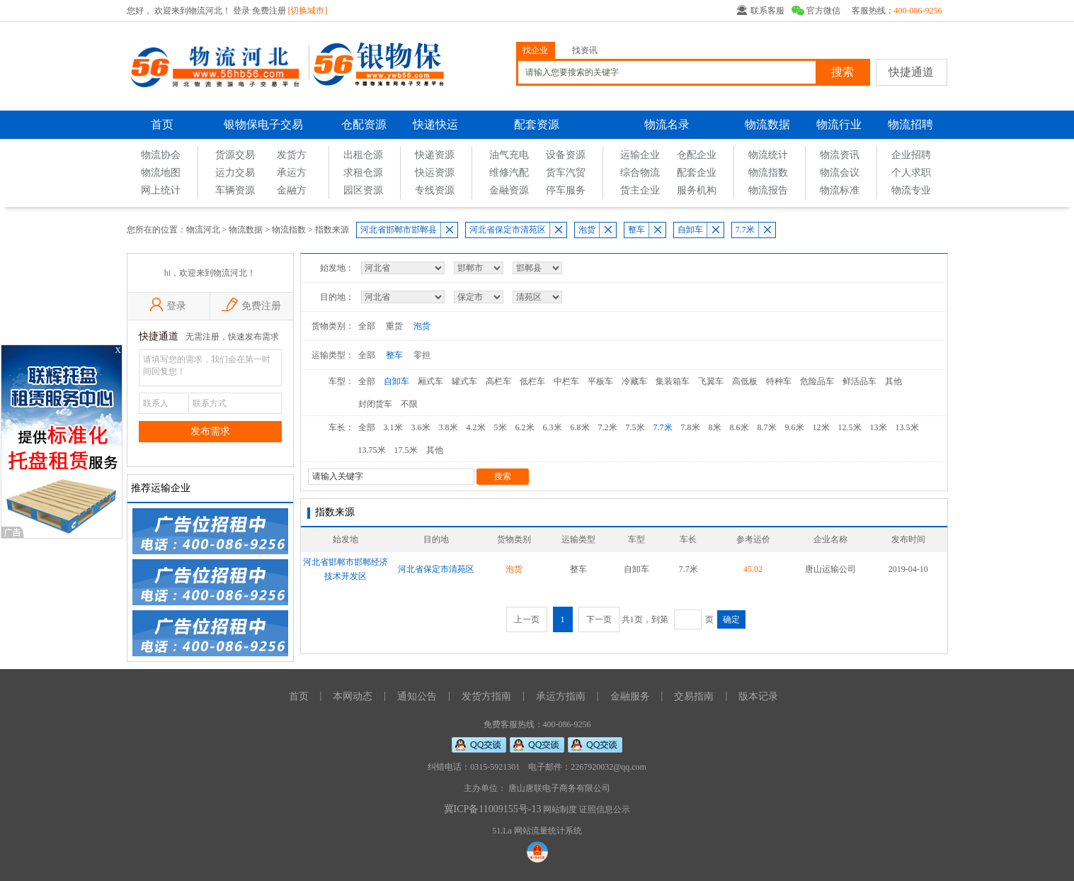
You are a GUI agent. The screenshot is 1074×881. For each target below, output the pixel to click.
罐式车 (464, 381)
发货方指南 (486, 696)
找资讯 (585, 50)
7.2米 (607, 427)
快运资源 (435, 172)
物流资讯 (839, 155)
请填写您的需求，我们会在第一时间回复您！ (210, 367)
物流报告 (768, 190)
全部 (366, 326)
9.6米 (794, 427)
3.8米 (448, 427)
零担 (421, 355)
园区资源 (363, 190)
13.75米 (372, 450)
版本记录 (758, 696)
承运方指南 (560, 696)
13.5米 (907, 427)
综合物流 (640, 172)
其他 (893, 381)
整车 (636, 230)
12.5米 (850, 427)
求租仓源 (363, 172)
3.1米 (393, 427)
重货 (394, 326)
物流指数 (768, 172)
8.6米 (739, 427)
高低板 (745, 381)
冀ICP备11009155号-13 (493, 809)
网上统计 (161, 190)
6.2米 (525, 427)
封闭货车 (375, 404)
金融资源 (509, 190)
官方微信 (823, 11)
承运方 (292, 172)
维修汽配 (509, 172)
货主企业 (640, 190)
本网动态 (352, 696)
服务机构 (696, 190)
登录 (242, 11)
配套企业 (696, 172)
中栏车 (566, 381)
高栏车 (498, 381)
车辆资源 (235, 190)
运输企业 (640, 155)
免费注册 (269, 11)
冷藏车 (634, 381)
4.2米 (476, 427)
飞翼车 (711, 381)
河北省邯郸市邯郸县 (398, 230)
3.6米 (420, 427)
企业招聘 (911, 155)
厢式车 (430, 381)
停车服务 (565, 190)
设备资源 (565, 155)
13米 (878, 427)
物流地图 (161, 172)
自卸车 (690, 230)
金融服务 (630, 696)
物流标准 (839, 190)
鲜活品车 (859, 381)
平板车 (600, 381)
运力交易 (235, 172)
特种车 (779, 381)
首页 (162, 124)
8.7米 (767, 427)
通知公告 (417, 696)
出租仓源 (363, 155)
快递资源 (435, 155)
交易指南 (694, 696)
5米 (500, 427)
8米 (715, 427)
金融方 (292, 190)
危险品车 (817, 381)
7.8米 (690, 427)
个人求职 (911, 172)
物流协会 (161, 155)
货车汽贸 (565, 172)
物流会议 (839, 172)
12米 (821, 427)
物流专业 (911, 190)
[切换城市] (308, 11)
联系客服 (767, 11)
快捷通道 (911, 72)
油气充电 (509, 155)
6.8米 (580, 427)
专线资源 (435, 190)
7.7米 (745, 230)
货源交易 (235, 155)
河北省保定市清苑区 (507, 230)
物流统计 (768, 155)
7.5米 (635, 427)
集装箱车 (673, 381)
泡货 (586, 230)
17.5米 (406, 450)
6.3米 (552, 427)
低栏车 (532, 381)
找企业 (535, 50)
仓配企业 (696, 155)
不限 (409, 404)
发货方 (292, 155)
